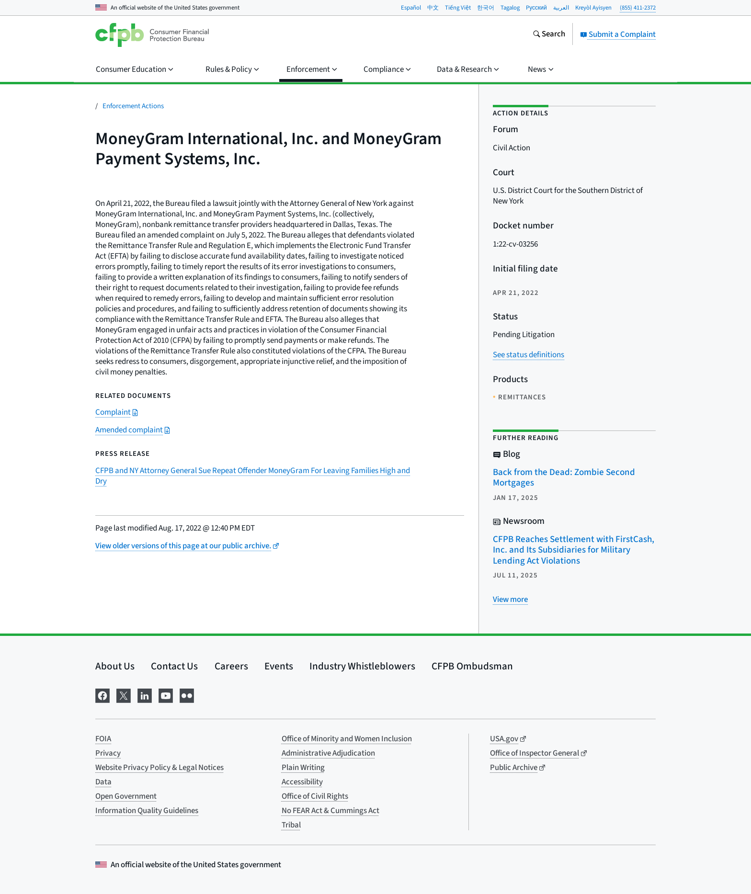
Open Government (126, 796)
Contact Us (174, 666)
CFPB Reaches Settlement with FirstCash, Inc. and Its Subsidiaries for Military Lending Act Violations (573, 550)
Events (278, 666)
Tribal (291, 825)
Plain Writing (303, 767)
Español (411, 7)
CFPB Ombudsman (472, 666)
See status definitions (528, 355)
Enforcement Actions (133, 106)
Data (103, 782)
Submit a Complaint (618, 34)
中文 (433, 7)
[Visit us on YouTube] (166, 695)
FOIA (103, 739)
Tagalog (510, 7)
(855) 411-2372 (638, 7)
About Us (115, 666)
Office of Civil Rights (315, 796)
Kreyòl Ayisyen (593, 7)
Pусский (536, 7)
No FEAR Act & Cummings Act (330, 810)
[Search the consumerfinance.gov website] (549, 35)
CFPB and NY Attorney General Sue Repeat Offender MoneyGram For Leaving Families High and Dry (252, 476)
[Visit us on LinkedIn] (144, 695)
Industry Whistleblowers (362, 666)
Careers (231, 666)
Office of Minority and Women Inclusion (347, 739)
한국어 (485, 7)
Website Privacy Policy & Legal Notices (159, 767)
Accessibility (302, 782)
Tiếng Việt (458, 7)
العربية (561, 7)
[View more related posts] (510, 599)
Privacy (108, 753)
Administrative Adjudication (328, 753)
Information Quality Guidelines (146, 810)
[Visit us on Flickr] (187, 695)
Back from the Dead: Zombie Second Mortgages (564, 478)
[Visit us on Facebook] (102, 695)
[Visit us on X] (123, 695)
